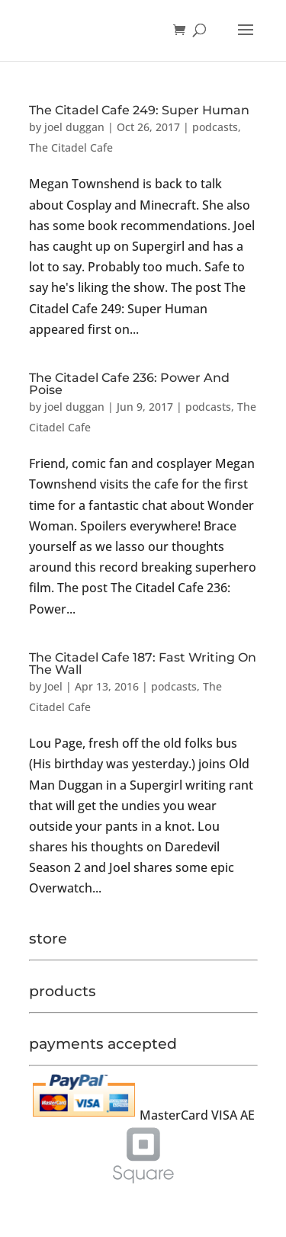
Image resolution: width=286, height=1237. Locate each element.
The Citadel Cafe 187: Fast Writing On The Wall (142, 663)
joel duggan (74, 127)
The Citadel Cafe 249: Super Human (139, 110)
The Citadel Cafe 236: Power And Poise (129, 383)
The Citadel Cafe (71, 147)
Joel (53, 686)
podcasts (215, 127)
